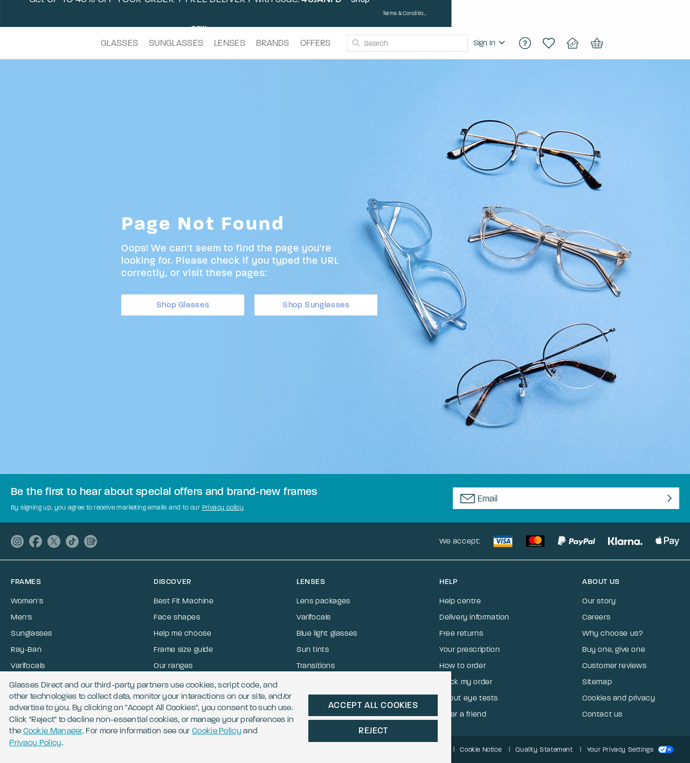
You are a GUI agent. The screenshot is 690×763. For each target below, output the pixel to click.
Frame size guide (183, 649)
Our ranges (173, 665)
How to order (462, 665)
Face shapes (177, 617)
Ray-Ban (26, 649)
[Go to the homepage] (64, 43)
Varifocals (28, 665)
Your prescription (469, 649)
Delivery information (474, 617)
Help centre (460, 601)
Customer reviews (614, 665)
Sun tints (312, 649)
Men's (21, 617)
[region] (548, 43)
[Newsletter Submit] (667, 498)
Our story (599, 601)
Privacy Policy (505, 723)
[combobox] (423, 43)
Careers (596, 617)
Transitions (315, 665)
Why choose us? (612, 633)
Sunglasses (31, 633)
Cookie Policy (431, 723)
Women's (27, 601)
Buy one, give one (613, 649)
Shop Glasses (182, 302)
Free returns (461, 633)
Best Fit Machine (184, 601)
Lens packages (323, 601)
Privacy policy (223, 507)
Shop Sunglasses (316, 302)
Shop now (478, 13)
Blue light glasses (326, 633)
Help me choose (182, 633)
